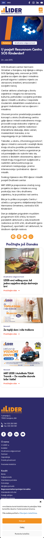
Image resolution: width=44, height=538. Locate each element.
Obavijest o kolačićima (28, 513)
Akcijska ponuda (7, 486)
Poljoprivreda (6, 477)
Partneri (4, 454)
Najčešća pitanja (8, 498)
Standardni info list (8, 492)
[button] (40, 502)
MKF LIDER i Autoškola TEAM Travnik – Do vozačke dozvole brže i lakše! (19, 376)
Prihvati (22, 521)
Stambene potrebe (9, 480)
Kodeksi (4, 448)
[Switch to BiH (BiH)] (3, 2)
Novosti (7, 326)
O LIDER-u (5, 445)
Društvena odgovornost (25, 43)
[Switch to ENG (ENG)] (9, 2)
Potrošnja (5, 483)
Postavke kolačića (22, 533)
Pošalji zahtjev (7, 495)
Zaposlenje (5, 457)
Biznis (3, 474)
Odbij (22, 527)
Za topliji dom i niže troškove (19, 329)
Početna (6, 43)
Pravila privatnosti (8, 460)
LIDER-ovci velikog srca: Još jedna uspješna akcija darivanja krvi (21, 283)
